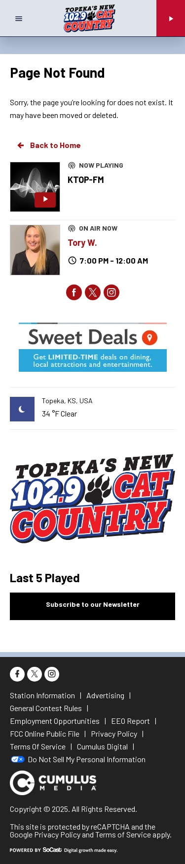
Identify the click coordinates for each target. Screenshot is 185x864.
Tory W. (82, 242)
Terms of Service (123, 834)
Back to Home (48, 145)
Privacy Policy (57, 834)
